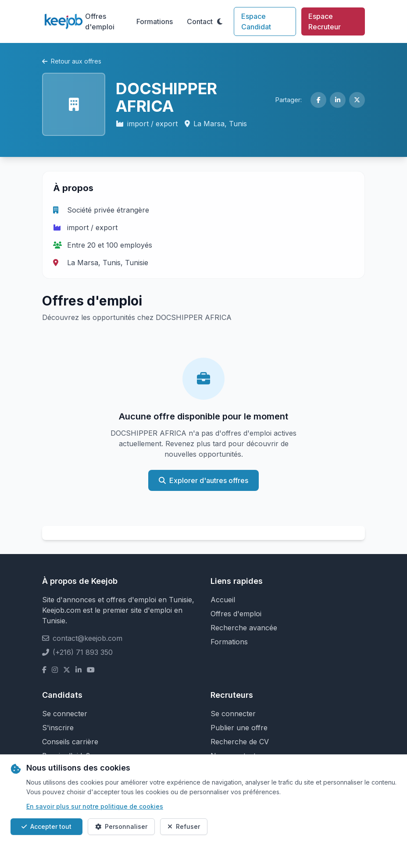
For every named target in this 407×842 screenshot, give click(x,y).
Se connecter (64, 713)
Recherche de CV (240, 741)
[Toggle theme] (220, 21)
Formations (154, 21)
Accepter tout (46, 826)
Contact (200, 21)
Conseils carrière (70, 741)
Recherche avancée (244, 627)
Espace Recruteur (324, 21)
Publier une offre (239, 727)
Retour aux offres (71, 61)
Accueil (223, 599)
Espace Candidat (256, 21)
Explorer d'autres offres (203, 480)
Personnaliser (121, 826)
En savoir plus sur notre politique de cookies (94, 806)
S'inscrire (58, 727)
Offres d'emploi (99, 21)
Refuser (184, 826)
